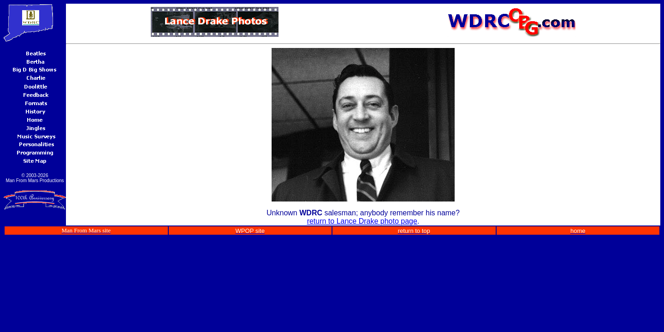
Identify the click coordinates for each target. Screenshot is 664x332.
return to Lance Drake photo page (362, 221)
